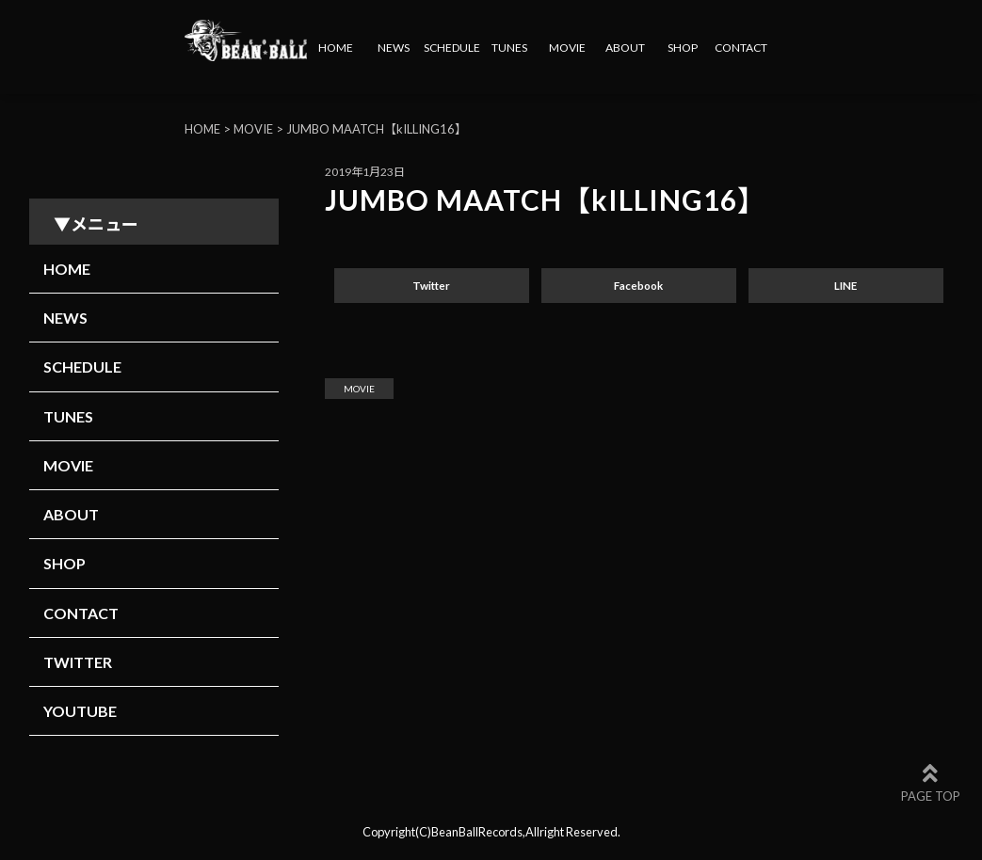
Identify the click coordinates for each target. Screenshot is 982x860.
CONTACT (741, 47)
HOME (335, 47)
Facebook (638, 286)
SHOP (683, 47)
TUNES (509, 47)
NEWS (394, 47)
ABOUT (625, 47)
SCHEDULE (452, 47)
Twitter (431, 286)
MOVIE (567, 47)
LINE (845, 286)
